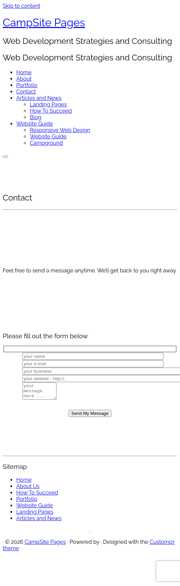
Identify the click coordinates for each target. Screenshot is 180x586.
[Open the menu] (5, 157)
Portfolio (26, 85)
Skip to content (21, 6)
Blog (35, 117)
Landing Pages (48, 104)
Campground (46, 143)
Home (23, 72)
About (23, 79)
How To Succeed (51, 111)
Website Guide (34, 124)
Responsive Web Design (60, 130)
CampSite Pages (44, 22)
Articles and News (39, 98)
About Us (28, 489)
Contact (26, 91)
